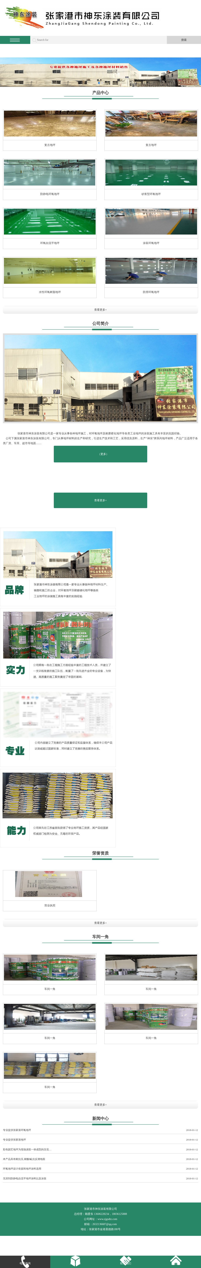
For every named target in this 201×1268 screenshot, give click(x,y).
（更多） (103, 454)
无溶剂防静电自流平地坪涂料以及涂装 (100, 1179)
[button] (99, 83)
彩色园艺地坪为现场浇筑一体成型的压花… (100, 1150)
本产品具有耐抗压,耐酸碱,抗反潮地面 (100, 1159)
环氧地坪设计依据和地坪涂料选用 (100, 1169)
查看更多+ (100, 309)
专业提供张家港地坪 (100, 1140)
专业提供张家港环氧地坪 (100, 1130)
